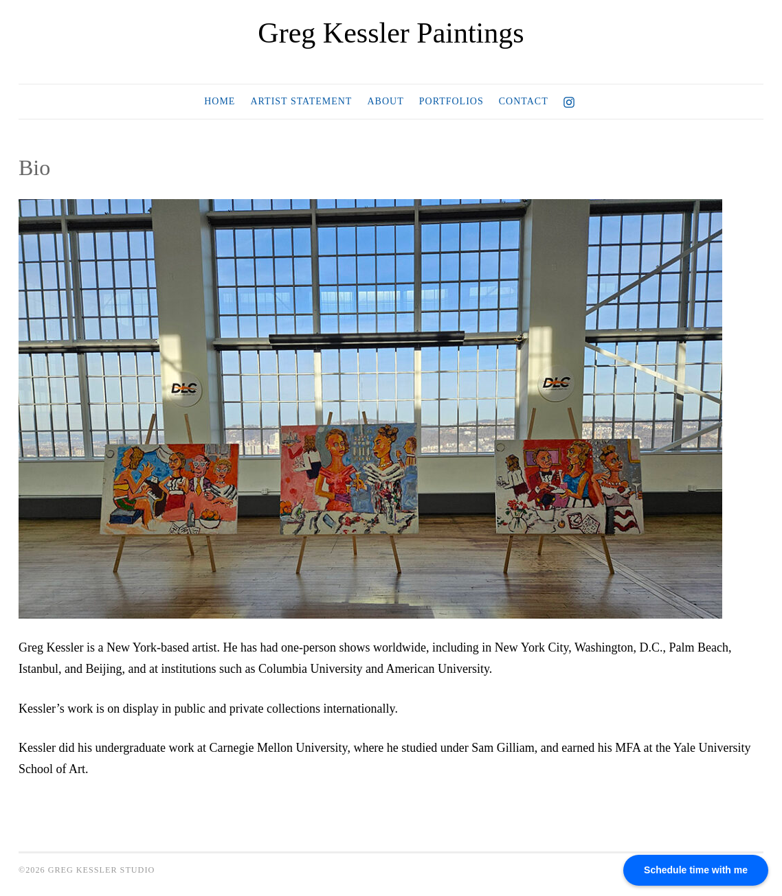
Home (219, 101)
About (385, 101)
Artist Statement (301, 101)
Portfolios (451, 101)
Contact (523, 101)
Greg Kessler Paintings (391, 33)
